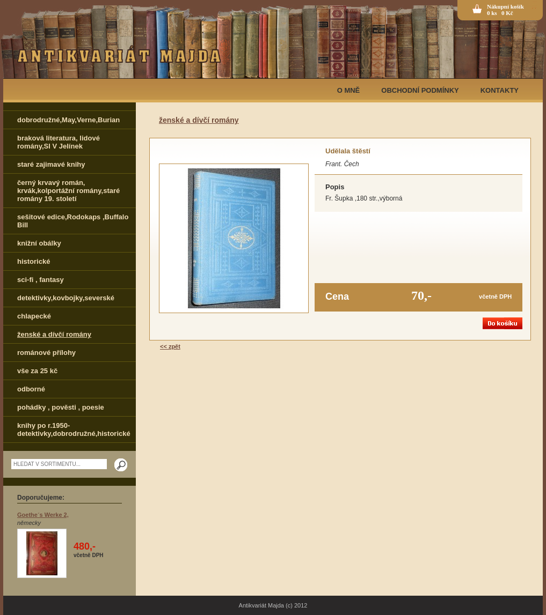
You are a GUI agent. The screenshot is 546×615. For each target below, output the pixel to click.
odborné (31, 389)
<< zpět (170, 346)
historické (33, 261)
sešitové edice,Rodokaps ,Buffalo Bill (72, 221)
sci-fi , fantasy (40, 280)
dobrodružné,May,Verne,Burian (68, 120)
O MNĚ (348, 90)
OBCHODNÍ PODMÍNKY (419, 90)
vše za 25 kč (37, 371)
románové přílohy (46, 353)
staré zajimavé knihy (51, 164)
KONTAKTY (500, 90)
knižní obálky (39, 243)
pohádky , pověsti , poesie (60, 407)
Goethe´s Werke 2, (43, 515)
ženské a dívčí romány (54, 334)
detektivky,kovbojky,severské (65, 298)
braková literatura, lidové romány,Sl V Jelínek (58, 142)
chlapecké (34, 316)
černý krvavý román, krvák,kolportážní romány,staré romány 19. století (68, 191)
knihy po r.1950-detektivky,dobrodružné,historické (73, 429)
